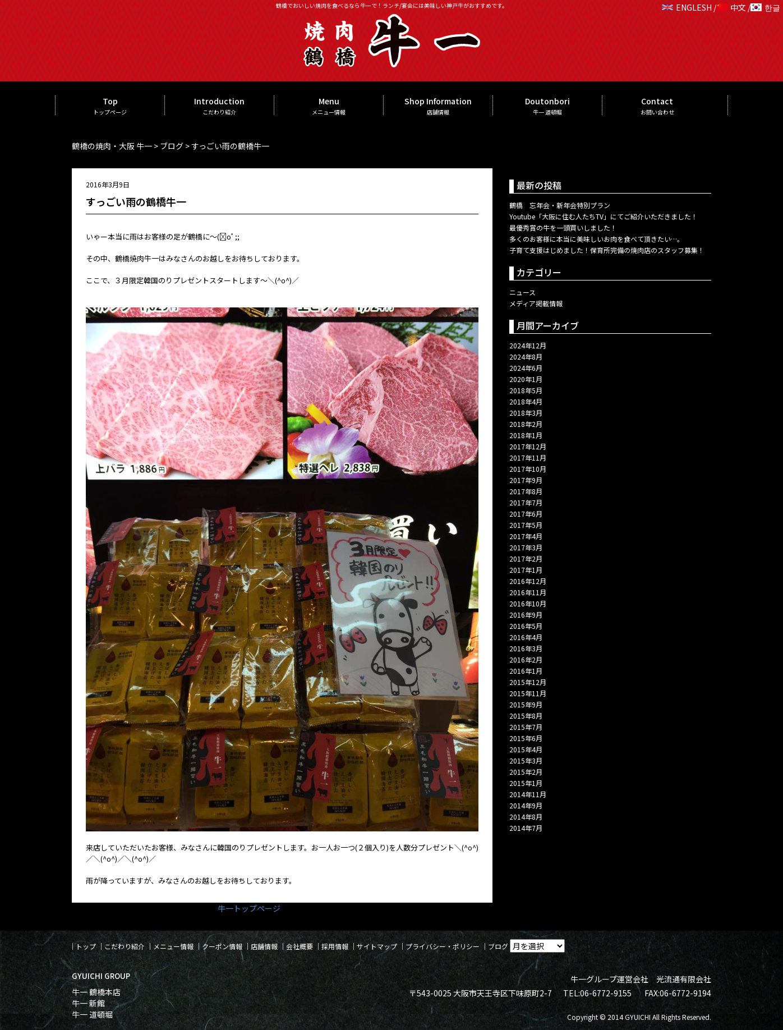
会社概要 (299, 946)
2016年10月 (527, 603)
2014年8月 (525, 816)
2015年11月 (527, 693)
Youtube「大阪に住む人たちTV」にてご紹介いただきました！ (603, 216)
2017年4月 (525, 536)
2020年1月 (525, 379)
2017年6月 (525, 513)
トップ (86, 946)
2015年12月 (527, 682)
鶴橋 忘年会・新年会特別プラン (559, 205)
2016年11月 (527, 592)
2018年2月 (525, 424)
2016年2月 (525, 659)
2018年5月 (525, 390)
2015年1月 (525, 783)
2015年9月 (525, 704)
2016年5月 (525, 626)
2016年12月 (527, 581)
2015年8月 (525, 715)
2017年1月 (525, 569)
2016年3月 (525, 648)
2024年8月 (525, 356)
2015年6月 (525, 738)
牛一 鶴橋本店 (96, 991)
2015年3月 (525, 760)
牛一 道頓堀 (92, 1014)
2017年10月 (527, 468)
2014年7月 (525, 828)
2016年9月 (525, 614)
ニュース (522, 292)
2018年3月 (525, 412)
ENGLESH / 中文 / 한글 (721, 7)
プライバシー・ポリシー (443, 946)
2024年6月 (525, 368)
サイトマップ (377, 946)
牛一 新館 (88, 1003)
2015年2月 (525, 771)
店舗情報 (264, 946)
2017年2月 (525, 558)
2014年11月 (527, 794)
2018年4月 (525, 401)
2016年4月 (525, 637)
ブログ (498, 946)
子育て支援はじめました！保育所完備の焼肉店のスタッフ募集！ (606, 250)
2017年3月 (525, 547)
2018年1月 (525, 435)
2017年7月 (525, 502)
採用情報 (334, 946)
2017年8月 (525, 491)
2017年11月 (527, 457)
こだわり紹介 (124, 946)
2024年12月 (527, 345)
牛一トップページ (249, 908)
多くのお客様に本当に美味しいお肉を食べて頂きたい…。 (596, 238)
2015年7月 (525, 727)
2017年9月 (525, 480)
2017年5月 (525, 525)
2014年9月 (525, 805)
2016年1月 (525, 670)
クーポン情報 (222, 946)
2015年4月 (525, 749)
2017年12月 (527, 446)
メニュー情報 (173, 946)
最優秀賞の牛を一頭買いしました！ (563, 227)
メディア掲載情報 (536, 303)
